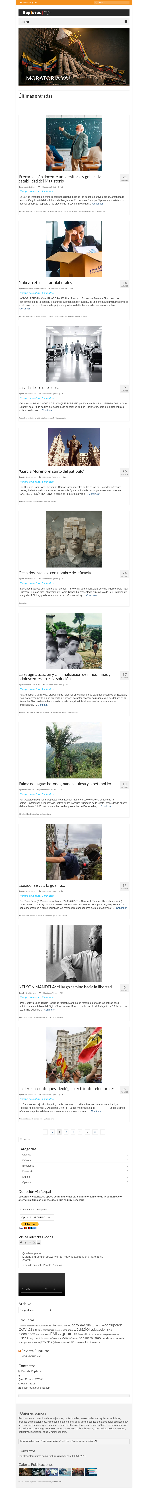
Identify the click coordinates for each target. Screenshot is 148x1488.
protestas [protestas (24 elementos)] (46, 1342)
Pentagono (53, 915)
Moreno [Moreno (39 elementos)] (67, 1338)
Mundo (54, 993)
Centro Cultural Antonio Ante (37, 1017)
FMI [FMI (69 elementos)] (53, 1334)
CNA (49, 1017)
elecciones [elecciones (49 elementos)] (26, 1334)
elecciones (35, 1119)
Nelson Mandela (57, 1017)
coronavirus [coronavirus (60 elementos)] (81, 1325)
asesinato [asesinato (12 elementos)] (31, 1326)
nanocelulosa (41, 814)
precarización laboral (86, 211)
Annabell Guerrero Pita (31, 685)
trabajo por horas (81, 316)
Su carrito (28, 2)
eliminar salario (59, 316)
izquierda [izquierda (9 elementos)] (115, 1334)
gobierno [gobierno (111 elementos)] (70, 1333)
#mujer (41, 1256)
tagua (49, 814)
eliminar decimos (47, 316)
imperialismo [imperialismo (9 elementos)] (97, 1334)
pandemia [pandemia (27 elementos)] (107, 1338)
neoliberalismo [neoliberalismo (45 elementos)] (90, 1338)
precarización (69, 316)
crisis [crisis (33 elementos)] (38, 1329)
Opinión (54, 187)
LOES (71, 211)
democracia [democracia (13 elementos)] (48, 1330)
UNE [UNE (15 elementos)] (71, 1342)
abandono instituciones (28, 418)
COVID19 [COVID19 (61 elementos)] (26, 1329)
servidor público (100, 211)
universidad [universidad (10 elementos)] (79, 1342)
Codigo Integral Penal (27, 712)
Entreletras (56, 477)
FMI (48, 211)
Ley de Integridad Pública (59, 211)
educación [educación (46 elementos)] (99, 1330)
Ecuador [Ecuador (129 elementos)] (81, 1329)
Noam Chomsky (43, 915)
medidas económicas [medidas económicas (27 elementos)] (47, 1338)
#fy (101, 1256)
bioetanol (33, 814)
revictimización (73, 712)
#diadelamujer (78, 1256)
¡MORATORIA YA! (31, 1356)
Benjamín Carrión (26, 501)
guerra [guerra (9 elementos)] (81, 1334)
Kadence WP (56, 1482)
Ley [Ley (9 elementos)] (31, 1339)
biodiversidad (24, 814)
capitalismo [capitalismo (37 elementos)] (55, 1325)
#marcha (93, 1256)
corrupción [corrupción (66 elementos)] (113, 1325)
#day (67, 1256)
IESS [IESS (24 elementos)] (88, 1334)
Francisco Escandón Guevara (34, 288)
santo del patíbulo (50, 501)
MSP (54, 418)
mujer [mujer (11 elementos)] (75, 1338)
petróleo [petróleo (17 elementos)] (28, 1342)
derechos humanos (42, 712)
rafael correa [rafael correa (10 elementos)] (63, 1342)
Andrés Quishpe (29, 187)
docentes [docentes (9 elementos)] (58, 1330)
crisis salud (41, 418)
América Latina (25, 1119)
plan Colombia (63, 915)
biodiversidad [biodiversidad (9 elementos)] (41, 1326)
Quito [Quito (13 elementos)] (55, 1342)
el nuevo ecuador (40, 211)
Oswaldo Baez (28, 790)
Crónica (26, 1160)
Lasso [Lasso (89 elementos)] (23, 1338)
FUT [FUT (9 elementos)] (59, 1334)
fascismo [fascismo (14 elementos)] (40, 1334)
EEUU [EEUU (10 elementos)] (110, 1330)
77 (95, 1132)
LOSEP (76, 211)
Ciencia (53, 790)
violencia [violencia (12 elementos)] (96, 1342)
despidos (37, 316)
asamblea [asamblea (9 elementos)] (22, 1326)
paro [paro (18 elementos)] (20, 1342)
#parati (26, 1260)
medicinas (48, 418)
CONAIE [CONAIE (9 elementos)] (67, 1326)
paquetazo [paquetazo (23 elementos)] (121, 1338)
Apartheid (23, 1017)
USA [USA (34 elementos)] (88, 1342)
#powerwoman (54, 1256)
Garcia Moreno (38, 501)
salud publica (61, 418)
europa (41, 1119)
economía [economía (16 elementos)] (67, 1330)
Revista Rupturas (29, 394)
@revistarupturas (31, 1253)
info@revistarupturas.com (34, 1387)
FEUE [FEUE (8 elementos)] (47, 1334)
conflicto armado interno (28, 915)
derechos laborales (26, 211)
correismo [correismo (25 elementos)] (98, 1325)
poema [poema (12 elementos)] (36, 1342)
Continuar (97, 203)
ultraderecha (49, 1119)
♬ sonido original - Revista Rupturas (42, 1265)
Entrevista (27, 1171)
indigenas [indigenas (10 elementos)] (107, 1334)
